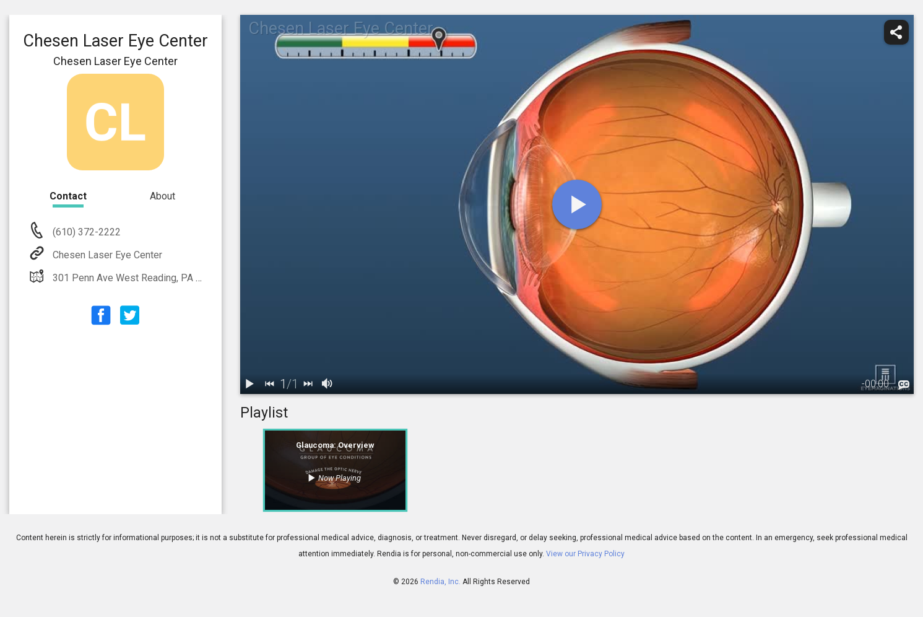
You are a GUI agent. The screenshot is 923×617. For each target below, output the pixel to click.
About (162, 196)
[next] (308, 384)
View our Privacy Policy (585, 553)
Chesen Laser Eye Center (106, 255)
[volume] (328, 384)
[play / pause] (250, 384)
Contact (68, 196)
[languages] (904, 385)
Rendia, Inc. (440, 581)
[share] (896, 32)
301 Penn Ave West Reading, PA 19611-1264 (149, 278)
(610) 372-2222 (85, 232)
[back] (270, 384)
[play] (577, 204)
